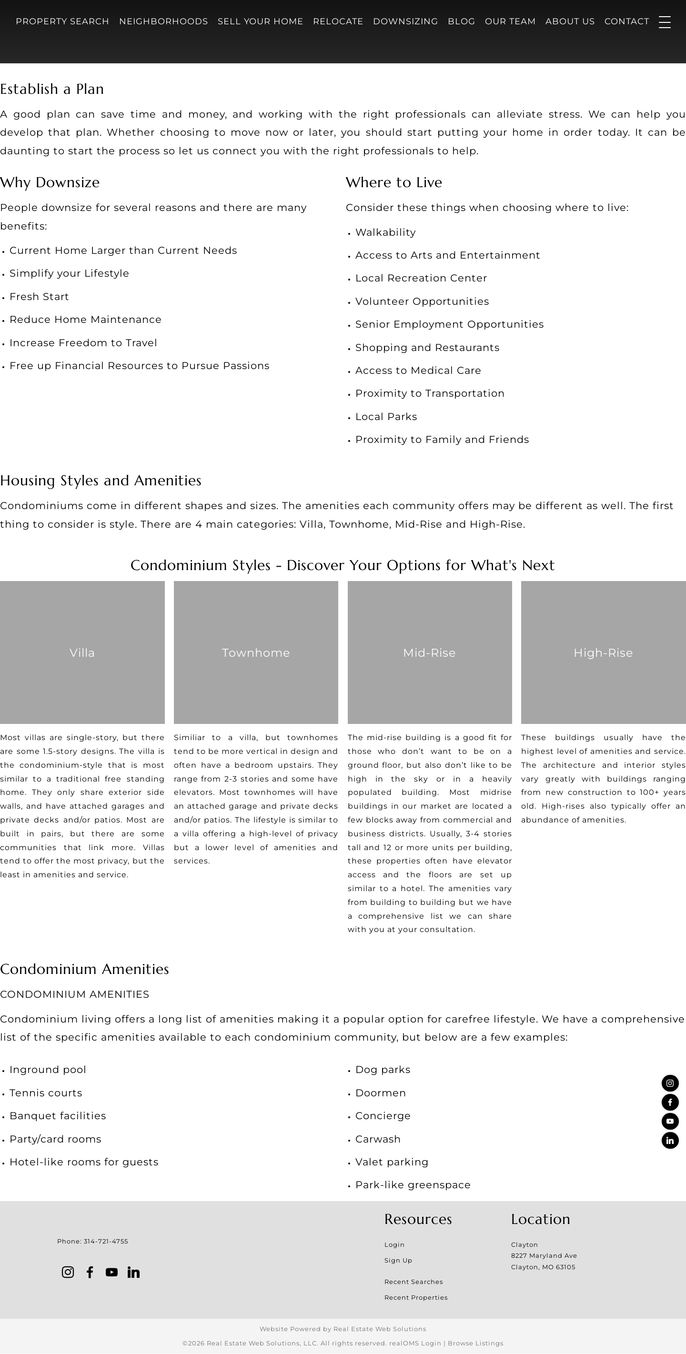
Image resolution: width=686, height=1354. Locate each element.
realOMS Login (415, 1343)
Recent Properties (416, 1298)
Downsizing (405, 21)
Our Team (510, 21)
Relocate (338, 21)
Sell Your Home (260, 21)
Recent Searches (413, 1281)
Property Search (63, 21)
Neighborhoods (163, 21)
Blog (461, 21)
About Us (570, 21)
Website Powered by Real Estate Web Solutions (343, 1329)
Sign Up (398, 1260)
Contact (627, 21)
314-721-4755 (106, 1241)
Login (394, 1245)
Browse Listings (476, 1343)
